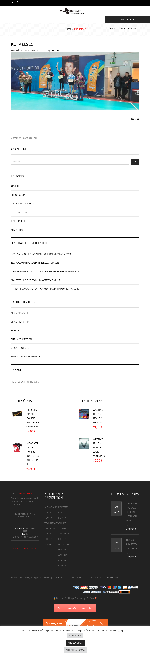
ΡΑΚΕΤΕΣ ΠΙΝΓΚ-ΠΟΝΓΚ (63, 512)
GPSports (56, 50)
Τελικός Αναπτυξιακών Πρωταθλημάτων (35, 262)
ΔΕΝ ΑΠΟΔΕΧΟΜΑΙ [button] (75, 650)
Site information (21, 339)
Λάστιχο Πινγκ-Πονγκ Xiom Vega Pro (99, 447)
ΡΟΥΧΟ (48, 544)
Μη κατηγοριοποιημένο (26, 356)
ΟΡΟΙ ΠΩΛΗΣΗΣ (19, 212)
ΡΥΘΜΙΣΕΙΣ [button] (75, 635)
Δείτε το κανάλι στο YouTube (75, 608)
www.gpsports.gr (26, 548)
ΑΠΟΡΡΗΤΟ (17, 229)
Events (15, 330)
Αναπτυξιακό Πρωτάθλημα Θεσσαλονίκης (35, 280)
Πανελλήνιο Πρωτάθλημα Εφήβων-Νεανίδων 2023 (41, 254)
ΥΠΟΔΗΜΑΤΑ (51, 523)
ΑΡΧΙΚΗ (15, 186)
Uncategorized (20, 347)
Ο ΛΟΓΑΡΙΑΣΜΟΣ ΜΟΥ (22, 203)
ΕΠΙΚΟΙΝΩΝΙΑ (18, 194)
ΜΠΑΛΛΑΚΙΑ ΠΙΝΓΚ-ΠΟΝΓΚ (50, 512)
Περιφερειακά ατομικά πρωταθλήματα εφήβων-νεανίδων (45, 271)
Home (68, 28)
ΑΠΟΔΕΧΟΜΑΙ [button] (75, 642)
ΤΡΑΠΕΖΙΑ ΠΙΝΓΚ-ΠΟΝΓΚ (49, 534)
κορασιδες (22, 44)
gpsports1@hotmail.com (25, 537)
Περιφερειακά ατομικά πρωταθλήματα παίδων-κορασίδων (45, 288)
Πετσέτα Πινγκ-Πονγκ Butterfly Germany (33, 418)
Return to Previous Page (123, 28)
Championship (20, 313)
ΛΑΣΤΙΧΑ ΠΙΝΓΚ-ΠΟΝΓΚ (62, 560)
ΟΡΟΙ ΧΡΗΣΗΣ (18, 221)
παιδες (135, 118)
